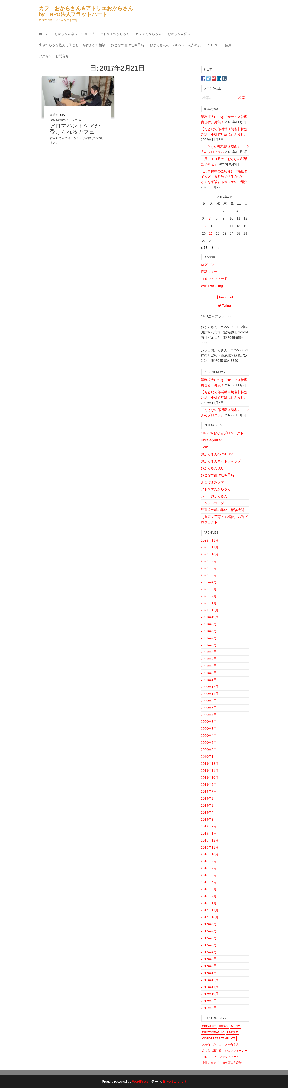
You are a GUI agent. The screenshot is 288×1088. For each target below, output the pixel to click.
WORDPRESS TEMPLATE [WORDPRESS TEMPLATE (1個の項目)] (218, 1038)
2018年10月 (210, 854)
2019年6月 (209, 798)
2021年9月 (209, 624)
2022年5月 (209, 575)
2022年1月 (209, 603)
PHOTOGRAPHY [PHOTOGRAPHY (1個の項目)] (213, 1032)
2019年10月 (210, 777)
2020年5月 (209, 729)
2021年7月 (209, 638)
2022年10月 (210, 554)
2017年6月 (209, 938)
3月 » (215, 247)
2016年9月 (209, 1001)
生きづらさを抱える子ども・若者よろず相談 (72, 45)
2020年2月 (209, 750)
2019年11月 (210, 770)
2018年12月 (210, 840)
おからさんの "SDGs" (217, 454)
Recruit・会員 (219, 45)
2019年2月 (209, 826)
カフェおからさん (148, 34)
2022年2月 (209, 596)
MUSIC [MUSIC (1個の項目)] (235, 1026)
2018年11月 (210, 847)
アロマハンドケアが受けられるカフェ (75, 129)
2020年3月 (209, 743)
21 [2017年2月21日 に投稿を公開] (211, 233)
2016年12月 (210, 980)
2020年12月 (210, 687)
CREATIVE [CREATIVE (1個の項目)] (209, 1026)
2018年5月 (209, 875)
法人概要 (194, 45)
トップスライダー (214, 503)
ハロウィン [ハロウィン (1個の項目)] (209, 1056)
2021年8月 (209, 631)
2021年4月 (209, 659)
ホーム (44, 34)
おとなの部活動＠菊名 (127, 45)
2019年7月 (209, 791)
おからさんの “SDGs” (166, 45)
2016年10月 (210, 994)
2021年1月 (209, 680)
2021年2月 (209, 673)
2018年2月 (209, 896)
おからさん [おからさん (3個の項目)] (232, 1044)
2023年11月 (210, 540)
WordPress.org (212, 286)
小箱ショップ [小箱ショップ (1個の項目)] (210, 1062)
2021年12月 (210, 610)
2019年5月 (209, 805)
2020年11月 (210, 694)
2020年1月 (209, 756)
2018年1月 (209, 903)
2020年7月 (209, 715)
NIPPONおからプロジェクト (222, 433)
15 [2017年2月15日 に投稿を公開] (217, 226)
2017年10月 (210, 917)
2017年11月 (210, 910)
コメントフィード (214, 279)
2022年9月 (209, 561)
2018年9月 (209, 861)
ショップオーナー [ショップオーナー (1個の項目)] (236, 1050)
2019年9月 (209, 785)
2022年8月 (209, 568)
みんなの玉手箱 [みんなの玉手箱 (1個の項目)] (211, 1050)
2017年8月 (209, 924)
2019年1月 (209, 833)
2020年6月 (209, 722)
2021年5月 (209, 652)
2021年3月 (209, 666)
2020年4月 (209, 736)
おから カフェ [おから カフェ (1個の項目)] (211, 1044)
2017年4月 (209, 952)
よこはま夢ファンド (216, 482)
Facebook (225, 297)
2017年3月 (209, 959)
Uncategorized (211, 440)
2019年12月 (210, 763)
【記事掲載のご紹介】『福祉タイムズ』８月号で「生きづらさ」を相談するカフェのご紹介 (224, 176)
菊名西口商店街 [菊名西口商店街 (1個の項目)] (232, 1062)
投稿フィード (211, 272)
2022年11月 (210, 547)
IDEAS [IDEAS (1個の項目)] (223, 1026)
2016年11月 (210, 987)
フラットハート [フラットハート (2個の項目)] (229, 1056)
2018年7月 (209, 868)
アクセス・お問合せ (54, 56)
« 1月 (205, 247)
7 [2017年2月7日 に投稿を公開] (210, 218)
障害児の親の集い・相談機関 (222, 510)
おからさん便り (179, 34)
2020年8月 (209, 708)
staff (64, 114)
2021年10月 (210, 617)
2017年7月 (209, 931)
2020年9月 (209, 701)
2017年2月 (209, 966)
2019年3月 (209, 819)
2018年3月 (209, 889)
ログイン (207, 265)
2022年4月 (209, 582)
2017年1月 (209, 973)
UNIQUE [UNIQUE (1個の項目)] (232, 1032)
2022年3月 (209, 589)
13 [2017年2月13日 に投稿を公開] (204, 226)
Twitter (225, 306)
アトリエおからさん (115, 34)
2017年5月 (209, 945)
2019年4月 (209, 812)
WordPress (140, 1081)
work (204, 447)
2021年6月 (209, 645)
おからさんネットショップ (74, 34)
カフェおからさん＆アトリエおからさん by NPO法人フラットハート (88, 11)
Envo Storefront (174, 1081)
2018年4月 (209, 882)
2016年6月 (209, 1008)
